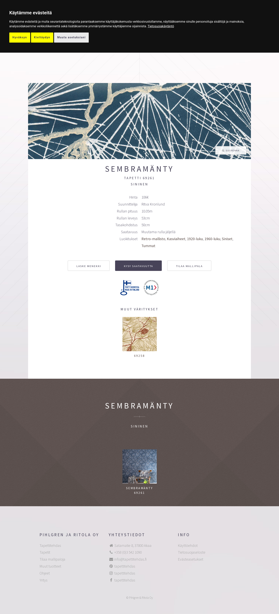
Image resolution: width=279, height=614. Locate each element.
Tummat (148, 245)
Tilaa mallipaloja (52, 559)
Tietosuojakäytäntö (161, 26)
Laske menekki (88, 266)
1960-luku (212, 238)
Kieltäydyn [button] (42, 37)
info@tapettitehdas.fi (130, 559)
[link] (161, 26)
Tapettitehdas (50, 545)
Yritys (43, 580)
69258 (139, 356)
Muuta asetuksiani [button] (71, 37)
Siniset (227, 238)
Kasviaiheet (176, 238)
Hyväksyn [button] (19, 37)
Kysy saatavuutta (138, 266)
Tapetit (45, 552)
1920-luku (195, 238)
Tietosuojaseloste (191, 552)
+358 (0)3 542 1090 (128, 552)
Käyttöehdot (188, 545)
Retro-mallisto (153, 238)
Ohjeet (45, 573)
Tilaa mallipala (189, 266)
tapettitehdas (124, 566)
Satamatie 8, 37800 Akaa (133, 545)
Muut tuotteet (50, 566)
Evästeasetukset (190, 559)
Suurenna (232, 150)
